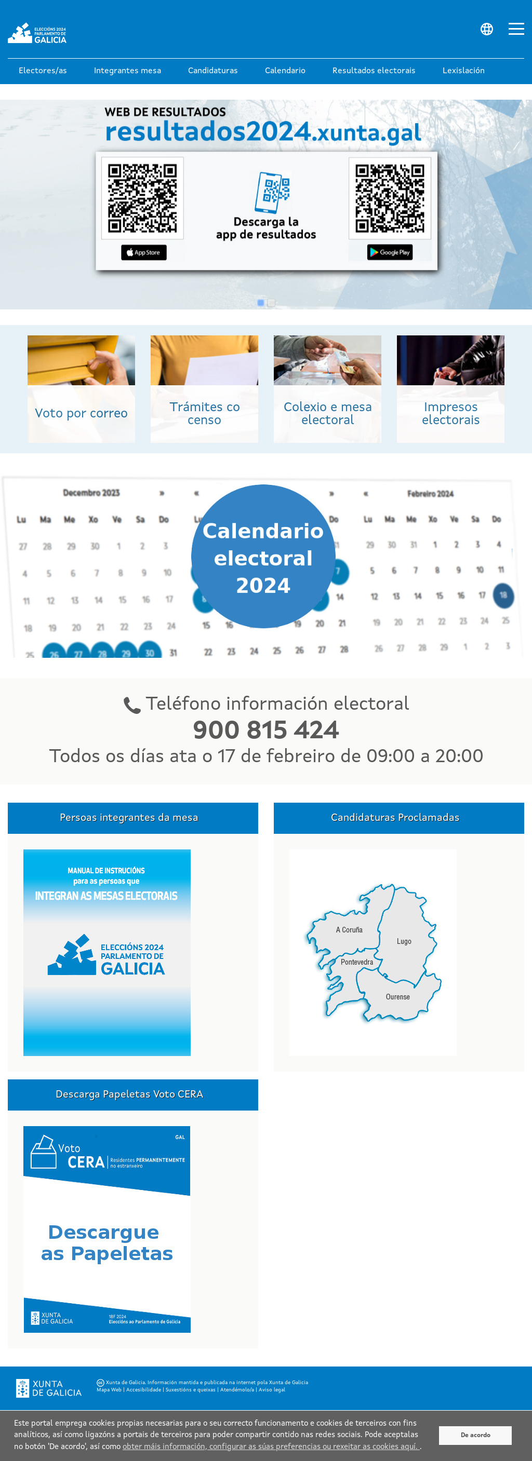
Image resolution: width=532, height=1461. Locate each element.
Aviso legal (272, 1389)
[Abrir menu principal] (516, 28)
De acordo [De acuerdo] (475, 1435)
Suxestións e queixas (191, 1389)
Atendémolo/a (237, 1389)
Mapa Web (109, 1389)
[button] (43, 71)
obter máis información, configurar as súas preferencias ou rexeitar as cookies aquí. (271, 1447)
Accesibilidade (143, 1389)
